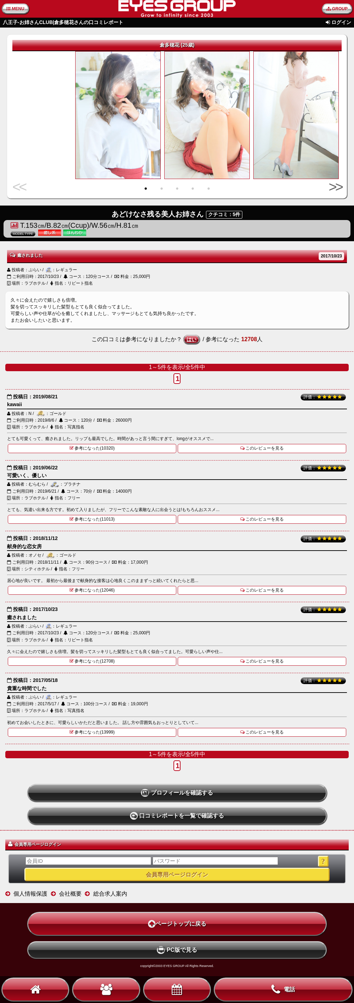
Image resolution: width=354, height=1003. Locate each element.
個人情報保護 (30, 894)
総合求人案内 (110, 894)
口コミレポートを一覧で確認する (177, 816)
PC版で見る (177, 950)
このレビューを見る (262, 448)
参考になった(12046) (92, 590)
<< (20, 187)
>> (334, 187)
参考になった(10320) (92, 448)
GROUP (337, 8)
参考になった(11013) (92, 519)
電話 (283, 989)
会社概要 (70, 894)
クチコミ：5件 (224, 214)
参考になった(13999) (92, 732)
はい (191, 339)
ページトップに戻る (177, 924)
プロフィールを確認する (177, 793)
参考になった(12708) (92, 661)
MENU (15, 8)
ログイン (341, 22)
